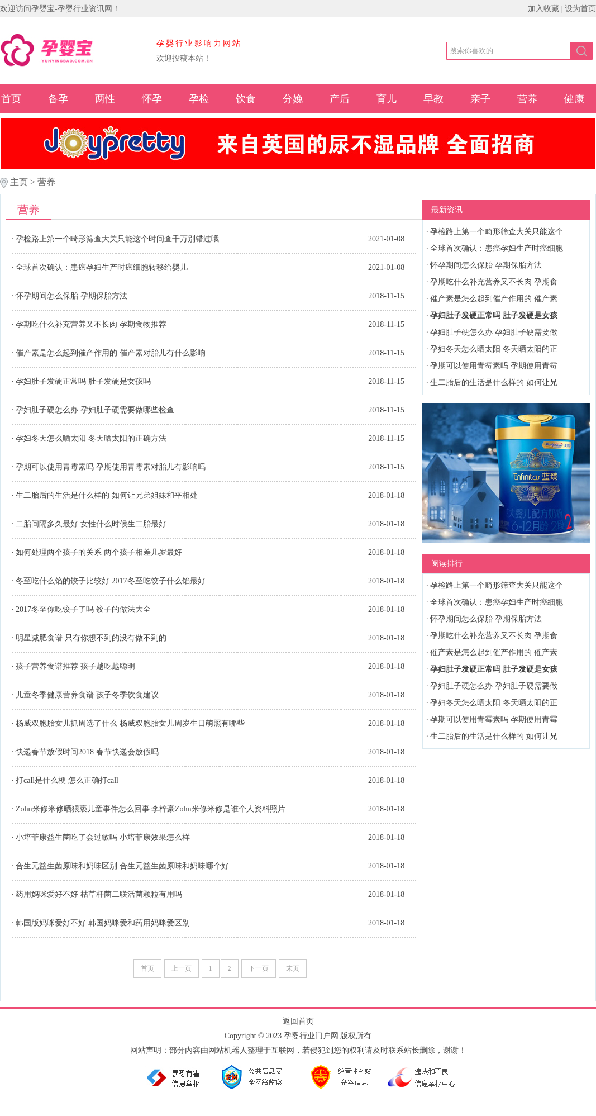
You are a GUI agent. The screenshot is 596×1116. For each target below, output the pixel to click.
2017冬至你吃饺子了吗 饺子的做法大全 (83, 609)
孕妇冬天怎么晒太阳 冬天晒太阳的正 (493, 349)
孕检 (199, 99)
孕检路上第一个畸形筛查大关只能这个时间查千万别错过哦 (117, 239)
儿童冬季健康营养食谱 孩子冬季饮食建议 (87, 695)
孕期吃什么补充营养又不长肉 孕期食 (493, 282)
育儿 (386, 99)
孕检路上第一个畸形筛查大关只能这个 (496, 231)
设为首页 (580, 8)
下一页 (259, 968)
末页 (292, 968)
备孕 (58, 99)
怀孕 (152, 99)
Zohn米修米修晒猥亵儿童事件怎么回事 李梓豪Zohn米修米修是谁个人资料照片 (150, 809)
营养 (527, 99)
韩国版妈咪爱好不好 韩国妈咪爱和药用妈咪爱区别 (103, 923)
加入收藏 (543, 8)
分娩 (293, 99)
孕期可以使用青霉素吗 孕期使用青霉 (493, 366)
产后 (340, 99)
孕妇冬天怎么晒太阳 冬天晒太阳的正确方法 (91, 438)
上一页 (181, 968)
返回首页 (298, 1021)
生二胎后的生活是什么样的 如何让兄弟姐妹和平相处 (107, 495)
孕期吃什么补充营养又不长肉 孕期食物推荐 (91, 324)
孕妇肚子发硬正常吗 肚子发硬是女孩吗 (83, 381)
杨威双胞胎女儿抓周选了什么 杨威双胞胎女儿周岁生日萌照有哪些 (130, 723)
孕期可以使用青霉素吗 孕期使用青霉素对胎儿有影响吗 (111, 467)
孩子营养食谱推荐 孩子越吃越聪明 (75, 666)
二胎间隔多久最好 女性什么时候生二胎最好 (91, 524)
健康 (574, 99)
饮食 (246, 99)
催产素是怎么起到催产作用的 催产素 (493, 299)
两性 (105, 99)
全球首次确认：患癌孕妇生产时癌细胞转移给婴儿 (102, 267)
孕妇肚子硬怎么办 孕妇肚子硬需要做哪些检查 (95, 410)
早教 (433, 99)
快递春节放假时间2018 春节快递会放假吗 (87, 752)
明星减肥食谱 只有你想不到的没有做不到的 (91, 638)
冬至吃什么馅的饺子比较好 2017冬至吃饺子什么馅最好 (111, 581)
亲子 (480, 99)
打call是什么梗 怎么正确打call (67, 780)
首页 (11, 99)
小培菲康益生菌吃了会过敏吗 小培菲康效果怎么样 (103, 837)
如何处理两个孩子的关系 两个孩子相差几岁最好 (99, 552)
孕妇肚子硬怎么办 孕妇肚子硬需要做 (493, 332)
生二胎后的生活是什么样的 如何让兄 (493, 382)
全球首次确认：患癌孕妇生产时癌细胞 (496, 248)
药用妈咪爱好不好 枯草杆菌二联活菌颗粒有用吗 (99, 894)
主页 (19, 182)
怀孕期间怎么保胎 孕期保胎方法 (71, 296)
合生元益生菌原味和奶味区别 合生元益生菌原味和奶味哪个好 (122, 866)
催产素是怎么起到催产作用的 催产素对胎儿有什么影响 (111, 353)
